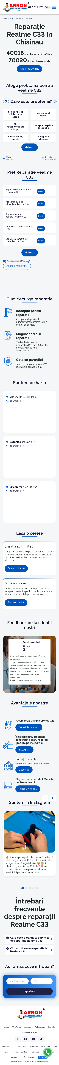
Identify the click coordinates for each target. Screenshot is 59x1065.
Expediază (29, 991)
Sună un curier (16, 602)
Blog (6, 1052)
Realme (9, 159)
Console (51, 1027)
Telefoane (16, 1027)
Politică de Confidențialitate (22, 1057)
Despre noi (6, 1046)
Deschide (24, 769)
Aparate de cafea (29, 1032)
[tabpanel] (29, 662)
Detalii (41, 191)
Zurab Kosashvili (32, 642)
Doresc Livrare (16, 568)
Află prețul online (29, 68)
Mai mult (30, 147)
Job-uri (15, 1052)
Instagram (24, 749)
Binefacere (45, 1046)
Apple (6, 1027)
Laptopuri (28, 1027)
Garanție (35, 1052)
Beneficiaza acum (29, 727)
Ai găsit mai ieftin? (17, 265)
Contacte (24, 1052)
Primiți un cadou (28, 788)
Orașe (17, 1046)
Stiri (55, 1046)
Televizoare (40, 1027)
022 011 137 (35, 7)
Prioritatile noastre (30, 1046)
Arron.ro (43, 1057)
